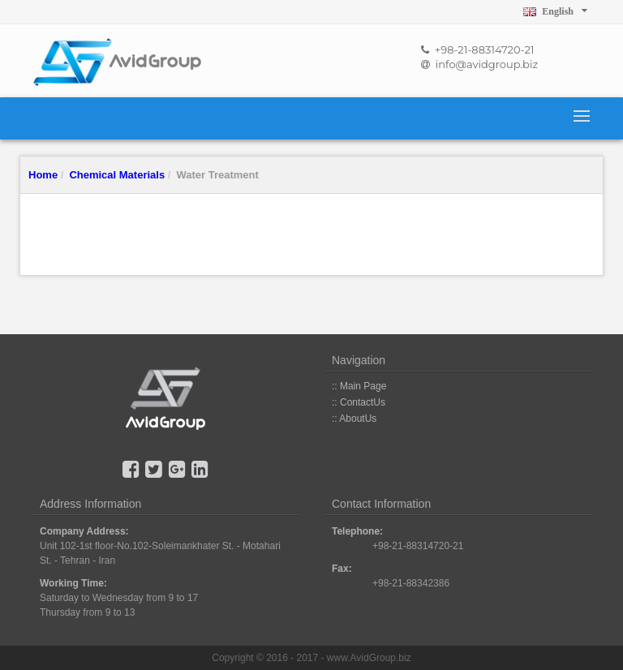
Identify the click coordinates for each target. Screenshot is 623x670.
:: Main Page (359, 386)
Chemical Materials (117, 175)
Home (43, 175)
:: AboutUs (354, 418)
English (555, 11)
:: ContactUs (358, 402)
